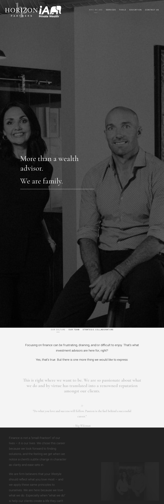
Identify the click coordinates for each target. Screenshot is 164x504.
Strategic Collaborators (98, 330)
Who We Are (96, 10)
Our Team (74, 330)
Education (135, 10)
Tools (122, 10)
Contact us (152, 10)
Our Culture (58, 330)
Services (111, 10)
